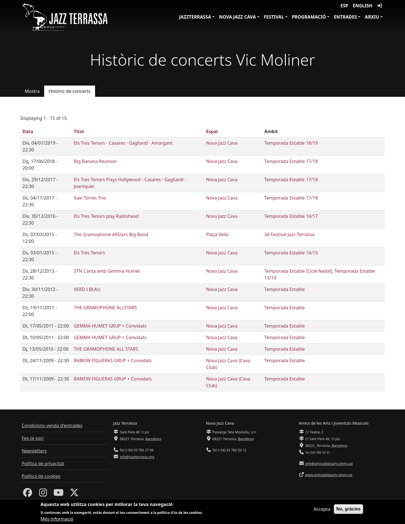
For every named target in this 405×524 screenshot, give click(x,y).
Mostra (32, 91)
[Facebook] (27, 494)
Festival (274, 17)
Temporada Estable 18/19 (291, 143)
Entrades (345, 17)
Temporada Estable (284, 289)
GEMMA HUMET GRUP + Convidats (110, 326)
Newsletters (34, 451)
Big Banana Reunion (95, 161)
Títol (79, 131)
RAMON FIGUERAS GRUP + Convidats (113, 360)
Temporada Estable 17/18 (291, 161)
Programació (309, 17)
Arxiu (372, 17)
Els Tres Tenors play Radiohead (106, 216)
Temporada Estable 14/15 (291, 253)
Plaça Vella (217, 234)
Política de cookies (41, 476)
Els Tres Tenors (89, 253)
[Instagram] (43, 494)
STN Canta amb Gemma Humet (107, 271)
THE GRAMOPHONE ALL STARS (106, 349)
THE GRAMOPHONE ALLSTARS (105, 307)
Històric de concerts (70, 91)
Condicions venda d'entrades (52, 425)
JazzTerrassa (195, 17)
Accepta (322, 511)
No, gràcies (348, 511)
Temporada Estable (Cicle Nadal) (298, 271)
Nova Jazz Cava (237, 17)
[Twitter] (74, 494)
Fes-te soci (33, 438)
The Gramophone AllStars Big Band (111, 234)
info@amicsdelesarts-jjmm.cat (328, 463)
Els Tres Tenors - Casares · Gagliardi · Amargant (123, 143)
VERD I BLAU (87, 289)
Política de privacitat (43, 463)
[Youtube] (58, 494)
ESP (344, 6)
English (362, 6)
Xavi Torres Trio (90, 198)
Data (27, 131)
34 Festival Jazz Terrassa (289, 234)
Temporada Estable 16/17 (291, 216)
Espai (212, 131)
